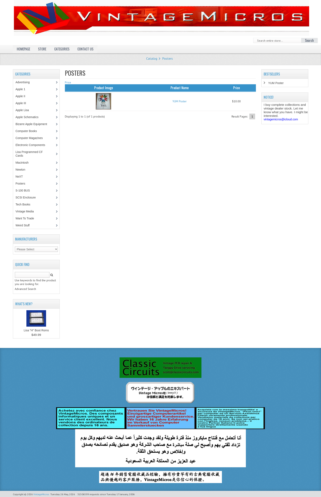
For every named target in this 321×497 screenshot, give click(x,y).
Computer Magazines (32, 138)
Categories (61, 49)
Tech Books (26, 204)
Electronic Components (33, 145)
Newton (20, 169)
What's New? (24, 303)
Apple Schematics (29, 117)
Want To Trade (25, 218)
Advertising (25, 82)
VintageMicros (41, 494)
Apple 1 (22, 89)
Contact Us (85, 49)
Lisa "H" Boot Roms (36, 330)
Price (68, 82)
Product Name (180, 87)
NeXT (19, 176)
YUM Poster (179, 101)
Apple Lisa (25, 110)
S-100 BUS (25, 190)
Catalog (151, 58)
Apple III (23, 103)
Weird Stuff (25, 225)
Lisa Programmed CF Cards (29, 153)
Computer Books (29, 131)
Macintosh (24, 162)
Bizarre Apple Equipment (33, 124)
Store (42, 49)
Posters (167, 58)
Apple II (22, 96)
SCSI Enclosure (28, 197)
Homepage (23, 49)
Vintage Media (27, 211)
